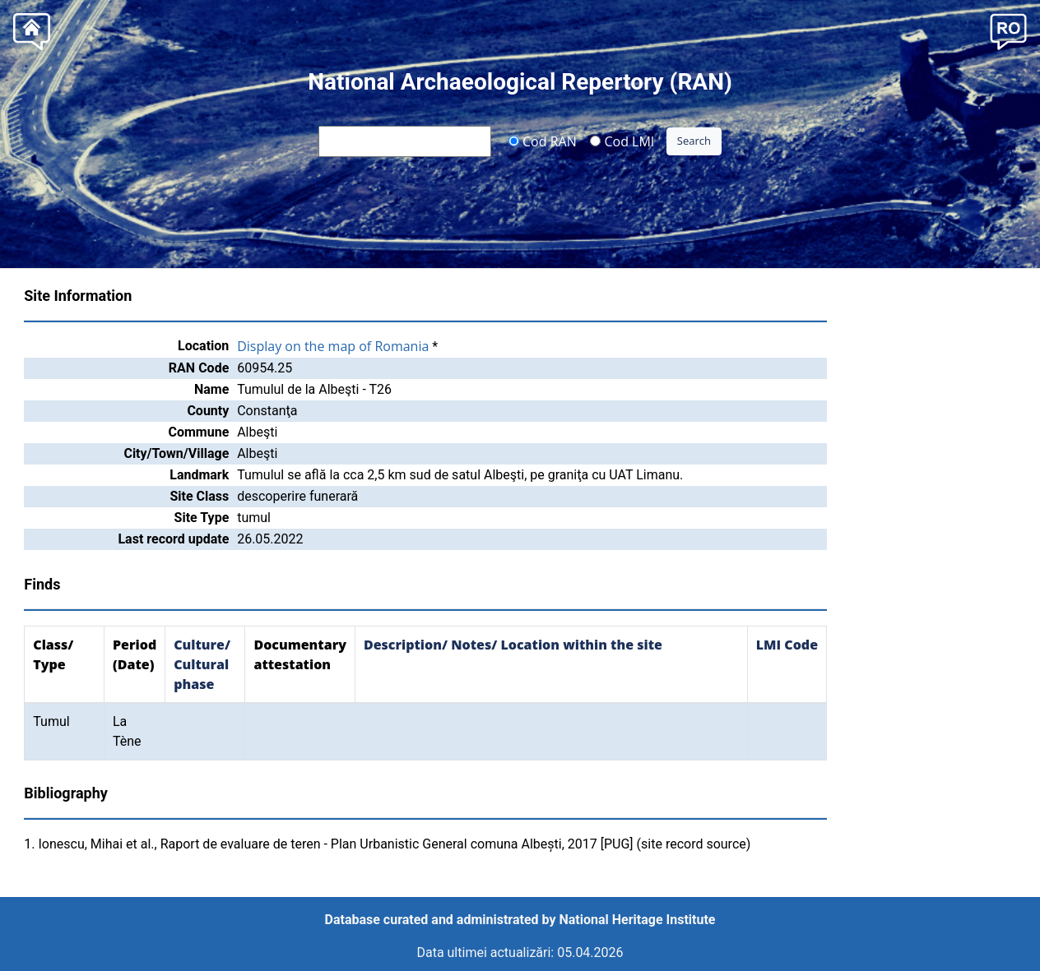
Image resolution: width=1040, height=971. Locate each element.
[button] (1008, 30)
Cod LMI (622, 141)
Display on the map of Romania (333, 346)
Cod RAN (542, 141)
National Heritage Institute (637, 919)
